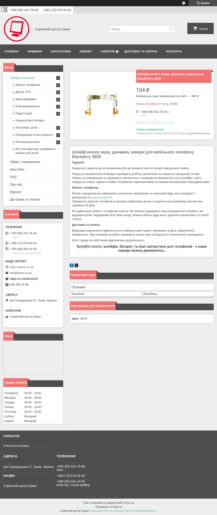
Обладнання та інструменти (34, 134)
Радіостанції (24, 113)
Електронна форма (16, 445)
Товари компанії (22, 78)
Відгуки (15, 192)
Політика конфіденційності (140, 510)
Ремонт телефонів (28, 84)
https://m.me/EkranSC (24, 278)
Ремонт (85, 51)
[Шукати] (171, 29)
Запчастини (61, 51)
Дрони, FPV (23, 92)
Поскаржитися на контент (106, 510)
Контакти (174, 51)
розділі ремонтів (101, 197)
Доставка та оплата (140, 51)
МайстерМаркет (26, 99)
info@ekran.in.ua (20, 273)
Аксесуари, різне (27, 127)
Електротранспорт (28, 142)
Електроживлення (27, 106)
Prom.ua (129, 502)
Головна (11, 51)
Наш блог (17, 169)
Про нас (16, 184)
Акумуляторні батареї (30, 120)
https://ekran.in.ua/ (22, 267)
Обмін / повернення (25, 162)
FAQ (13, 177)
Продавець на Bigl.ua (108, 506)
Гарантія (108, 51)
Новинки (34, 51)
